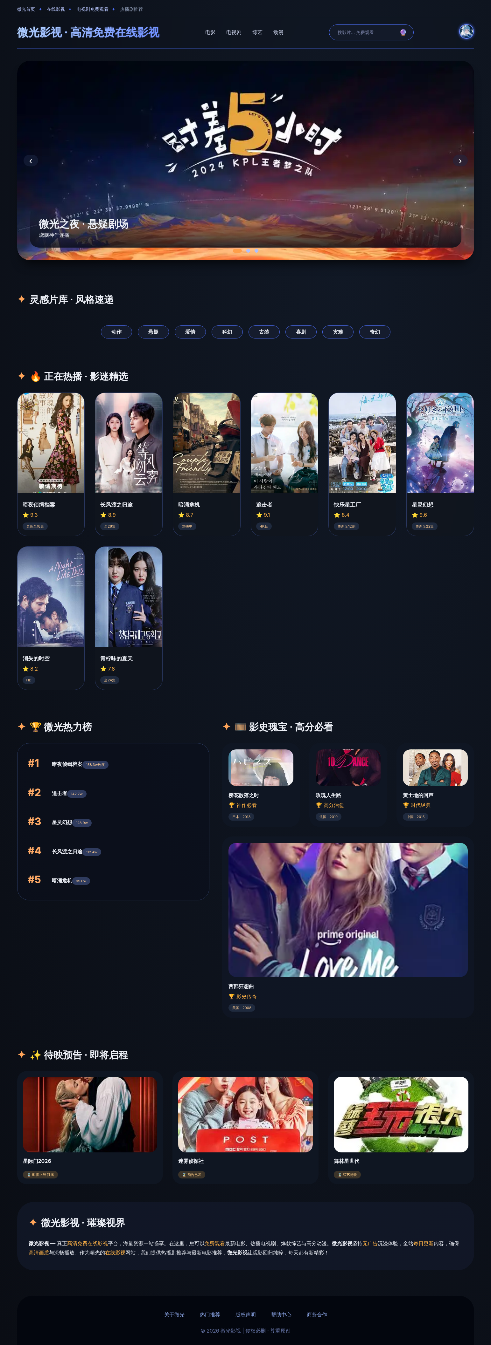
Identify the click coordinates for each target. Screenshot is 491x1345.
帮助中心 (281, 1314)
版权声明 (245, 1314)
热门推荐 (210, 1314)
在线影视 (56, 9)
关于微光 (174, 1314)
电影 (210, 32)
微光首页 (26, 9)
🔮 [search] (403, 32)
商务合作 (317, 1314)
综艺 (257, 32)
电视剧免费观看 (93, 9)
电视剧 (234, 32)
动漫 (278, 32)
